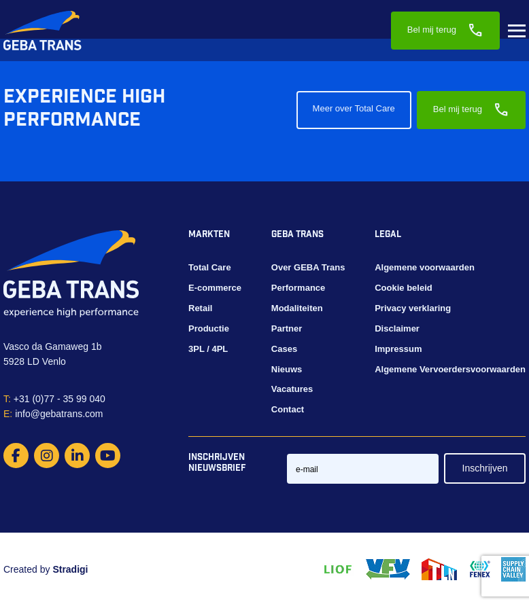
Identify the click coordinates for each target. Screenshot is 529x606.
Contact (287, 409)
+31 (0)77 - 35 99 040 (54, 398)
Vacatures (292, 389)
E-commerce (214, 288)
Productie (208, 328)
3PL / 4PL (208, 349)
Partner (287, 328)
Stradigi (70, 569)
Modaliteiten (297, 308)
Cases (284, 349)
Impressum (398, 349)
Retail (200, 308)
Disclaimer (397, 328)
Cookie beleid (403, 288)
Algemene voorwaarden (425, 267)
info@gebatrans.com (53, 413)
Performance (298, 288)
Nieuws (287, 369)
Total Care (209, 267)
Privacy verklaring (413, 308)
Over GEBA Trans (308, 267)
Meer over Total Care (354, 108)
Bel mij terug (445, 30)
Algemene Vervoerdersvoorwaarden (450, 369)
